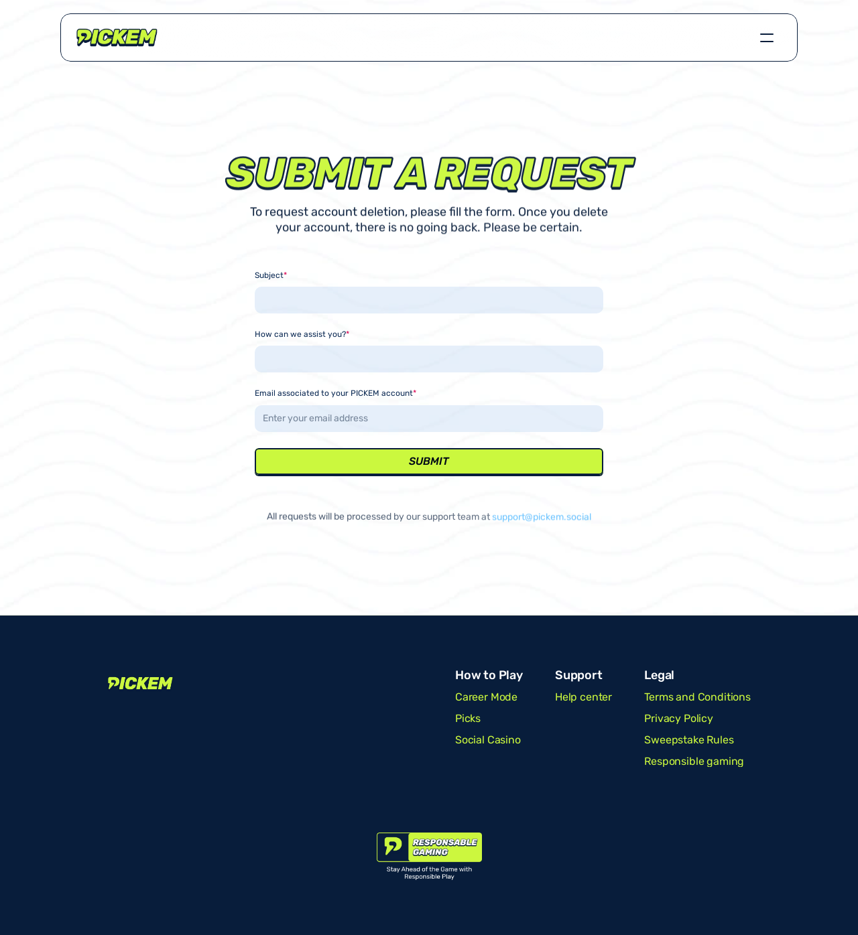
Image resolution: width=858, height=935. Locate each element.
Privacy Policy (678, 718)
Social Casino (488, 739)
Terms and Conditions (697, 697)
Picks (468, 718)
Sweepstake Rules (688, 739)
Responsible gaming (694, 761)
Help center (583, 697)
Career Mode (486, 697)
